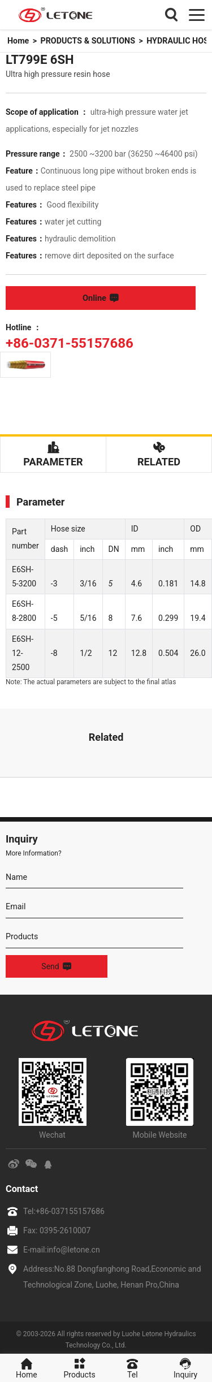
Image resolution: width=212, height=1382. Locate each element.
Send (56, 963)
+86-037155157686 (70, 1207)
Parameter (53, 451)
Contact (21, 1185)
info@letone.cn (73, 1245)
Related (159, 451)
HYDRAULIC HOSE (176, 40)
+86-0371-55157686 (64, 341)
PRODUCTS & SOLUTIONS (86, 40)
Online (105, 298)
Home (17, 40)
